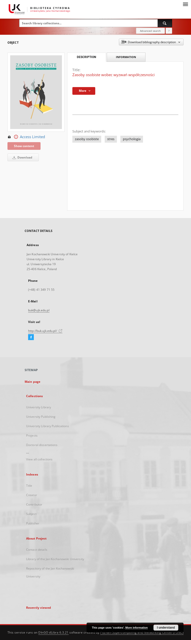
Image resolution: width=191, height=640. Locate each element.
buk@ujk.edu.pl (38, 310)
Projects (32, 435)
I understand (166, 627)
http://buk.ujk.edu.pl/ (45, 331)
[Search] (165, 23)
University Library (38, 407)
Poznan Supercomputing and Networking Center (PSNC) (142, 632)
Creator (31, 495)
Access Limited (26, 137)
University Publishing (41, 417)
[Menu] (185, 4)
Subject (31, 514)
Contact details (36, 549)
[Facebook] (31, 337)
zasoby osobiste (87, 139)
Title (29, 485)
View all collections (39, 459)
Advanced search (150, 30)
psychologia (132, 139)
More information (136, 627)
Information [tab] (126, 57)
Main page (32, 382)
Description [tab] (86, 57)
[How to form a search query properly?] (169, 31)
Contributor (34, 504)
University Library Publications (47, 426)
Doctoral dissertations (41, 445)
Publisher (32, 523)
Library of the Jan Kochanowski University (55, 559)
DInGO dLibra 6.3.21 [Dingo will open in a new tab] (53, 632)
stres (110, 139)
